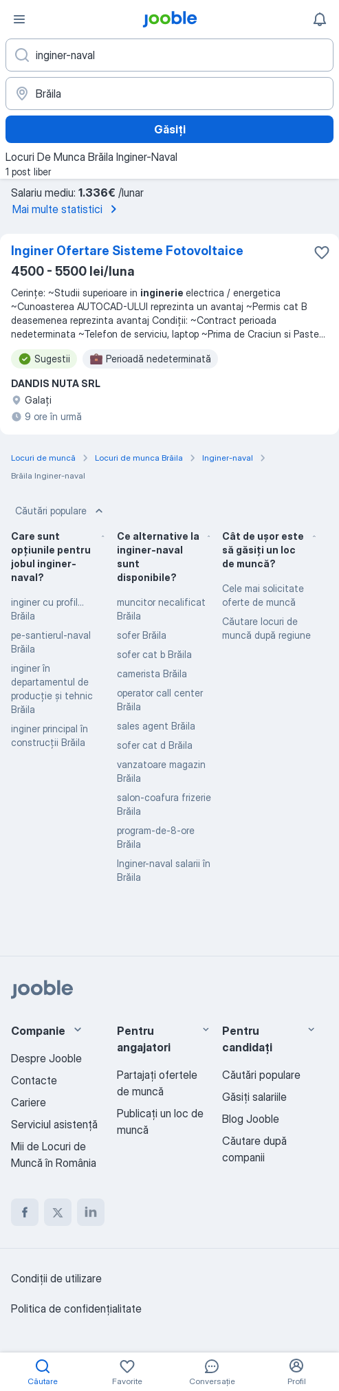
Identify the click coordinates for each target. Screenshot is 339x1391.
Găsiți (170, 129)
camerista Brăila (152, 673)
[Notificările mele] (320, 19)
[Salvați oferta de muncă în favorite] (322, 252)
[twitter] (58, 1212)
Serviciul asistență (54, 1124)
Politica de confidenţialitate (76, 1308)
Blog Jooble (250, 1119)
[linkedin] (91, 1212)
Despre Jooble (46, 1058)
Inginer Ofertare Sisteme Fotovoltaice (127, 250)
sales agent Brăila (156, 726)
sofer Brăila (141, 635)
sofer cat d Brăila (155, 745)
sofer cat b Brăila (154, 654)
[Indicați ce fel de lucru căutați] (169, 55)
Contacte (34, 1080)
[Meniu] (19, 19)
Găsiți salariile (254, 1097)
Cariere (28, 1102)
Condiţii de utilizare (56, 1278)
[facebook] (25, 1212)
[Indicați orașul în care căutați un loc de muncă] (169, 93)
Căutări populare (60, 511)
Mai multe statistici (67, 209)
